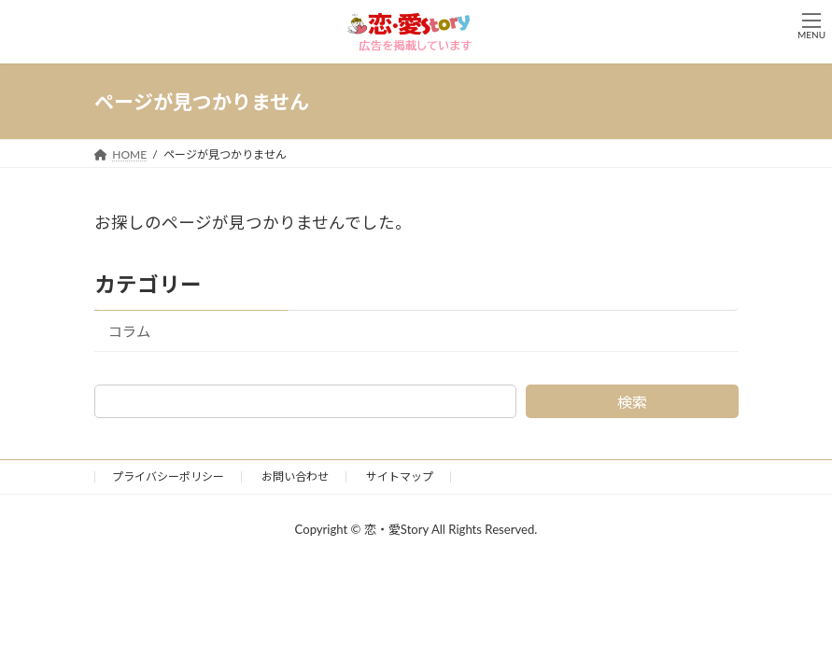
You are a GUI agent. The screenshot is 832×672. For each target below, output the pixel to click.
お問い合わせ (295, 476)
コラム (129, 331)
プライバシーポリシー (168, 476)
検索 (632, 402)
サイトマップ (399, 476)
